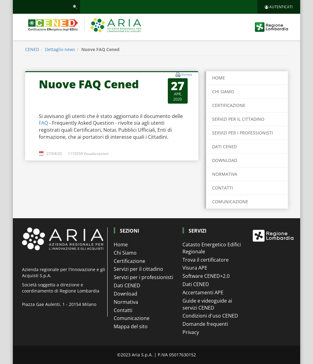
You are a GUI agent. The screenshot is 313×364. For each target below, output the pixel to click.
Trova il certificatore (205, 259)
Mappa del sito (131, 326)
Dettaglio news (60, 49)
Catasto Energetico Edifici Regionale (211, 248)
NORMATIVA (224, 174)
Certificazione (129, 261)
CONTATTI (222, 188)
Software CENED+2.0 (206, 276)
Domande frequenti (205, 324)
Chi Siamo (125, 252)
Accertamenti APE (202, 292)
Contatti (123, 310)
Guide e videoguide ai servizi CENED (207, 304)
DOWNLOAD (224, 160)
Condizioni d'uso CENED (210, 315)
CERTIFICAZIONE (228, 105)
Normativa (126, 302)
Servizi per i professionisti (143, 277)
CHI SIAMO (223, 91)
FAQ (44, 122)
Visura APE (194, 267)
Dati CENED (127, 285)
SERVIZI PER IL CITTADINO (238, 119)
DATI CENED (224, 146)
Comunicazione (131, 318)
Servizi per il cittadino (138, 269)
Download (125, 293)
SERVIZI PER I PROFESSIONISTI (242, 133)
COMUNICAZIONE (230, 201)
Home (218, 78)
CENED (32, 49)
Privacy (190, 332)
